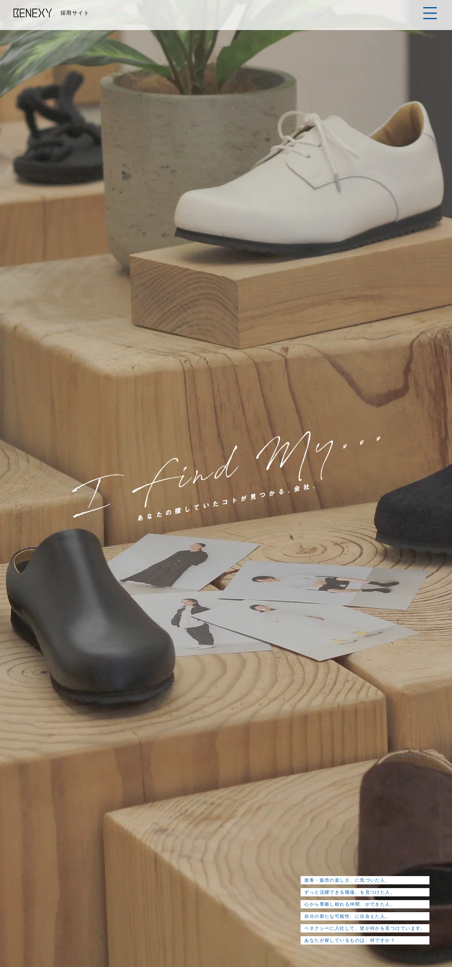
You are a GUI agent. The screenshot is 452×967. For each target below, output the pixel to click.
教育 (260, 859)
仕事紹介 (186, 859)
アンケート (291, 859)
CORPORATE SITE (372, 930)
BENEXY (33, 13)
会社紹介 (152, 859)
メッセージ (115, 859)
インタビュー (226, 859)
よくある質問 (334, 859)
